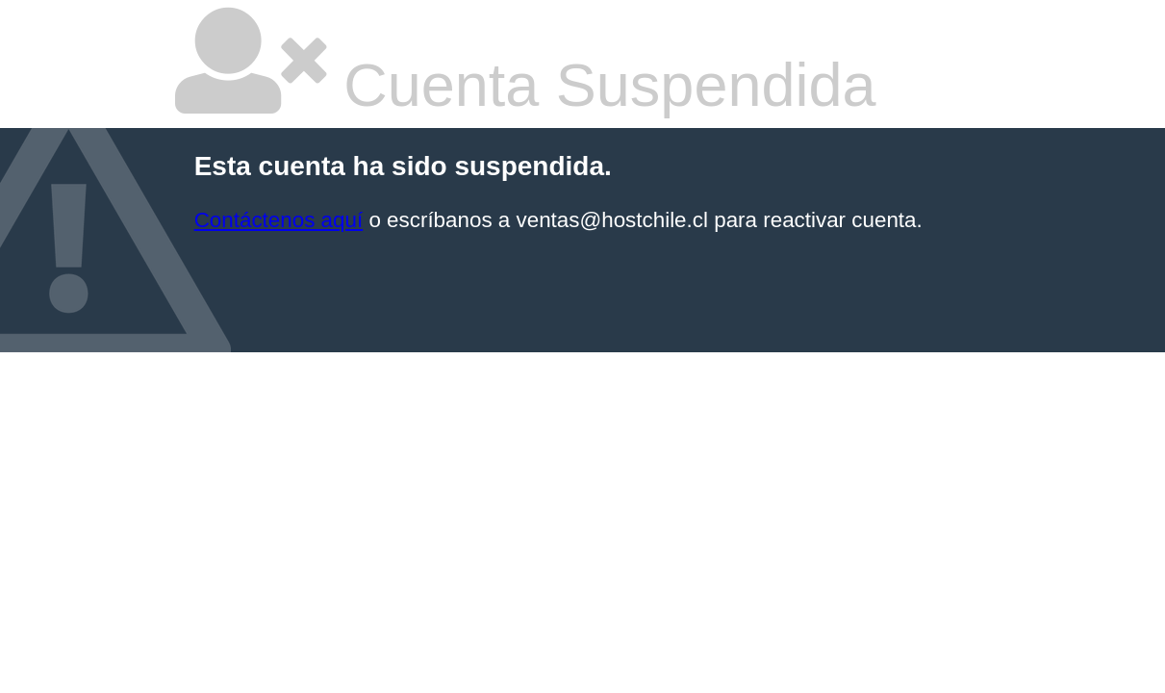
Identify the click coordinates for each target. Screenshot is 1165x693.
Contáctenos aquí (279, 220)
